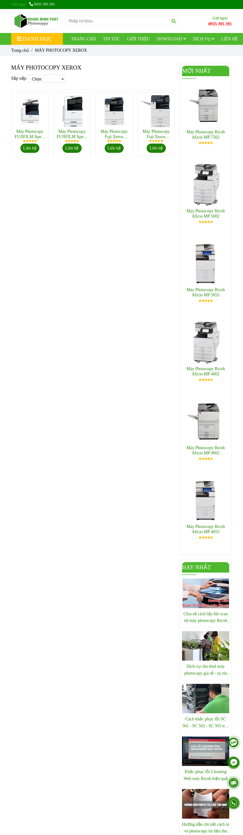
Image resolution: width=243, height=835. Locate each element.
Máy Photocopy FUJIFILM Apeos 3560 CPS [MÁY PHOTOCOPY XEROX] (72, 134)
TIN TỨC (111, 39)
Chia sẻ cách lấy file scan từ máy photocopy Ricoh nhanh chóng (205, 617)
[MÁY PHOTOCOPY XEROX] (36, 21)
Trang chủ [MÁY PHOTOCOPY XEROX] (20, 50)
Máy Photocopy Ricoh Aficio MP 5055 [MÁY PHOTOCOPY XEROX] (206, 292)
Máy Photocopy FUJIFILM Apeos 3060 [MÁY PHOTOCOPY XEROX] (29, 134)
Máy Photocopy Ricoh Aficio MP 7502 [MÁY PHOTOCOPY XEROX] (206, 135)
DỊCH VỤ (203, 39)
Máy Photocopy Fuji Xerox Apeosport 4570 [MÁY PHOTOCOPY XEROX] (114, 134)
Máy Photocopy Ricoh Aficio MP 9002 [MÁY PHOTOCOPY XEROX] (206, 450)
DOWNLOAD (171, 39)
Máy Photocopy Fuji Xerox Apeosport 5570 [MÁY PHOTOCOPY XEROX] (156, 134)
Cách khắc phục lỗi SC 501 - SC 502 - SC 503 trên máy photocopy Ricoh (205, 723)
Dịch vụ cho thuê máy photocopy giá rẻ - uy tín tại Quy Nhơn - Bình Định (206, 670)
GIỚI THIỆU (138, 39)
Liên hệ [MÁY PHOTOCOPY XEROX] (30, 148)
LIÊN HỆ (229, 39)
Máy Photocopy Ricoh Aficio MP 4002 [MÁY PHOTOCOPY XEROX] (206, 371)
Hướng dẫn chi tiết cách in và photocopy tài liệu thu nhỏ (205, 828)
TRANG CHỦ (83, 39)
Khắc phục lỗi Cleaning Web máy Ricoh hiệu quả (206, 775)
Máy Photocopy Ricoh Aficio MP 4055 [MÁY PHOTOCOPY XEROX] (206, 529)
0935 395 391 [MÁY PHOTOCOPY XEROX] (42, 4)
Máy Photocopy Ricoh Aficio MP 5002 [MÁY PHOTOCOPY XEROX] (206, 214)
